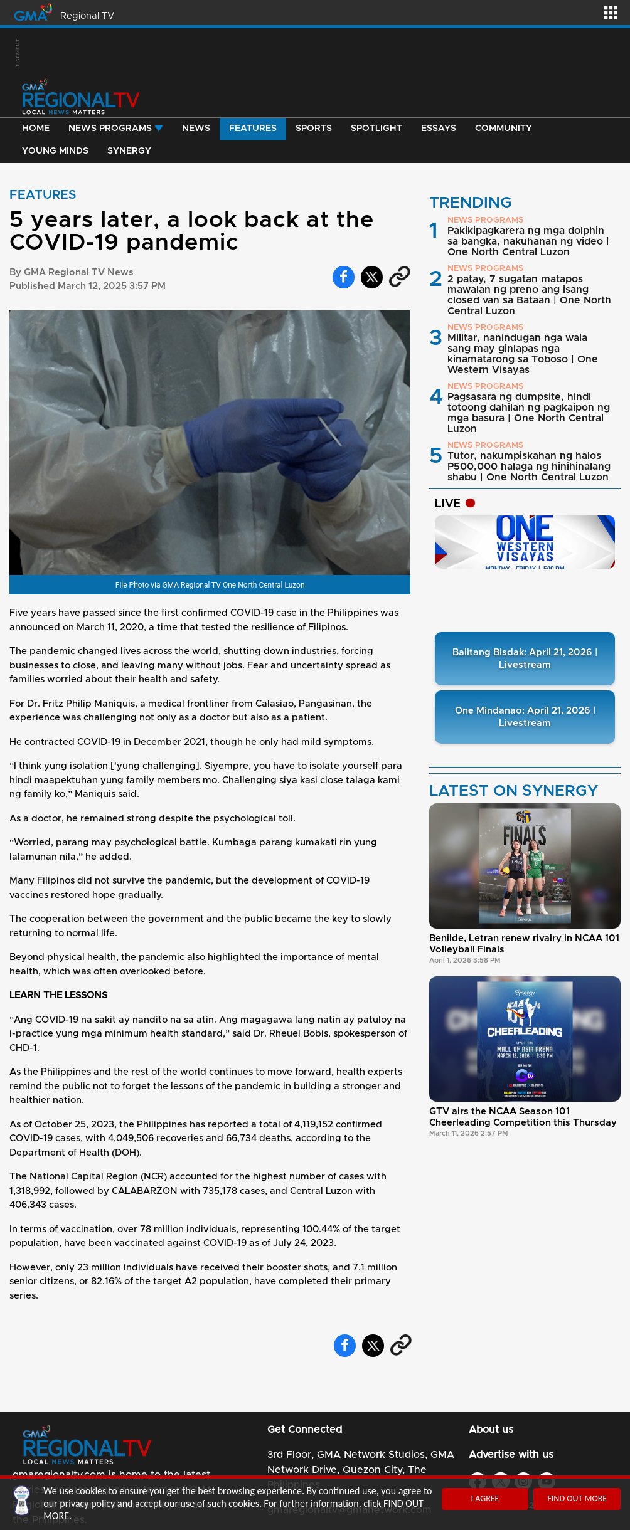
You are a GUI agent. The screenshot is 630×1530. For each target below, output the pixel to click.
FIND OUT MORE (577, 1498)
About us (491, 1430)
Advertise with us (511, 1455)
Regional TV (87, 16)
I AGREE (485, 1498)
